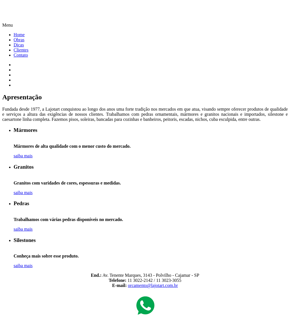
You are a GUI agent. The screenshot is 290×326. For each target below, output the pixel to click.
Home (19, 34)
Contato (21, 55)
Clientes (21, 50)
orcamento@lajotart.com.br (153, 285)
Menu (7, 25)
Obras (19, 39)
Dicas (19, 44)
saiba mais (23, 155)
